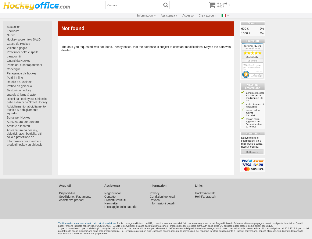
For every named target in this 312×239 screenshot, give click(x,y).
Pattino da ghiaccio (19, 86)
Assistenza (168, 15)
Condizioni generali (162, 196)
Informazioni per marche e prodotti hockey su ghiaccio (25, 143)
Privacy (154, 193)
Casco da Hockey (18, 43)
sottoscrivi (252, 152)
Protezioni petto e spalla (22, 52)
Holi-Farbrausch (205, 196)
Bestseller (13, 26)
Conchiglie (14, 69)
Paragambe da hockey (21, 73)
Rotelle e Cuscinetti (19, 82)
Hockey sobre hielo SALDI (24, 39)
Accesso (188, 15)
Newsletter (111, 203)
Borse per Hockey (18, 117)
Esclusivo (13, 31)
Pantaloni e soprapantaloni (24, 65)
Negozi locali (112, 193)
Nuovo (11, 35)
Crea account (207, 15)
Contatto (110, 196)
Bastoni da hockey (19, 90)
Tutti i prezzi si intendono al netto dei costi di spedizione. (87, 223)
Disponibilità (67, 193)
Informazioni (145, 15)
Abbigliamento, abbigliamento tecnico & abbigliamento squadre (26, 110)
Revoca (155, 200)
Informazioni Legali (162, 203)
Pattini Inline (15, 77)
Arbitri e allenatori (18, 126)
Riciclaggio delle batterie (120, 206)
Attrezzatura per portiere (23, 121)
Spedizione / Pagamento (75, 196)
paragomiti (14, 56)
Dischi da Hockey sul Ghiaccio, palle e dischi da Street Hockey (27, 100)
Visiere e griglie (17, 48)
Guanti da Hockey (18, 60)
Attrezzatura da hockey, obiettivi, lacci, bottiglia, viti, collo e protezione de (24, 134)
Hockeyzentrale (205, 193)
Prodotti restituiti (115, 200)
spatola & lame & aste (21, 94)
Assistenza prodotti (71, 200)
